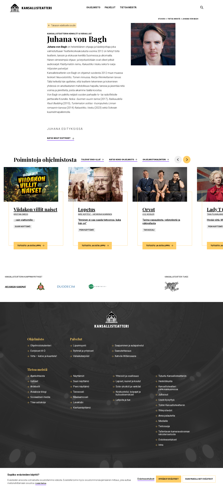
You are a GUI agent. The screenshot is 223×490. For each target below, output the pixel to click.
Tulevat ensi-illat (91, 160)
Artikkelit (35, 386)
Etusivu (161, 19)
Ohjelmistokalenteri (154, 160)
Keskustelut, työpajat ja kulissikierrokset (128, 393)
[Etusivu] (111, 319)
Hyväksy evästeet (168, 479)
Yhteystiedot (165, 410)
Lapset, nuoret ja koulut (128, 381)
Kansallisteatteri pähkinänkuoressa (168, 388)
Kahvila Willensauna (125, 356)
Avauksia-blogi (38, 391)
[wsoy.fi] (41, 287)
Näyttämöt (78, 376)
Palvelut (110, 7)
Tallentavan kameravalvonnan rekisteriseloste (174, 433)
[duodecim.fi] (66, 287)
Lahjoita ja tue (123, 400)
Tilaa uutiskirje (38, 402)
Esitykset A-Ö (37, 350)
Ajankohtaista (37, 376)
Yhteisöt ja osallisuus (127, 376)
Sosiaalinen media (40, 397)
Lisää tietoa (40, 483)
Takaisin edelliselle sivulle (63, 25)
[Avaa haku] (202, 7)
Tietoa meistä (128, 7)
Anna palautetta (166, 415)
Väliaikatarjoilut (81, 356)
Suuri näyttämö (81, 381)
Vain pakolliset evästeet (199, 479)
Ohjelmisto (93, 7)
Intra (160, 445)
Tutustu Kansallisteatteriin (172, 376)
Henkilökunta (165, 381)
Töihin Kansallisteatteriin (171, 405)
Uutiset (34, 381)
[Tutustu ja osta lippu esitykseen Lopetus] (98, 206)
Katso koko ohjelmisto (121, 160)
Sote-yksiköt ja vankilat (128, 386)
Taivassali (78, 391)
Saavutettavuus (123, 350)
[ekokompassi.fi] (96, 287)
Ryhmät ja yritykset (83, 350)
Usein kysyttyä (166, 400)
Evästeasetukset (167, 439)
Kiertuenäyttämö (82, 407)
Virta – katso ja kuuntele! (43, 356)
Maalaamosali (80, 397)
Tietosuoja (164, 426)
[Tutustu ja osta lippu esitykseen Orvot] (162, 206)
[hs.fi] (15, 286)
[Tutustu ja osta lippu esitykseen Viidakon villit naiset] (33, 206)
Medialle (163, 421)
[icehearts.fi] (172, 287)
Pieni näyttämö (81, 386)
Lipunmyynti (79, 345)
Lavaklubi (78, 402)
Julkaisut (163, 394)
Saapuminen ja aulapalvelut (129, 345)
